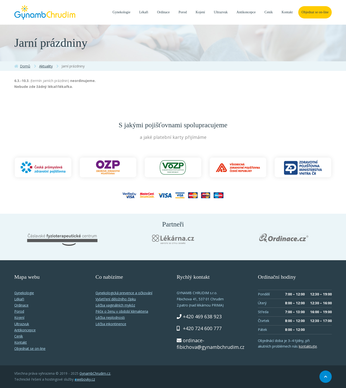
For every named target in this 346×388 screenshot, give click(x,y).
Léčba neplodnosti (110, 317)
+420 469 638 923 (202, 316)
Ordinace (163, 12)
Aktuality (46, 66)
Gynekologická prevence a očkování (123, 293)
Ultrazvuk (221, 12)
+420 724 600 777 (202, 328)
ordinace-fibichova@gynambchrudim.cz (210, 343)
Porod (183, 12)
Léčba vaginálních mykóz (115, 305)
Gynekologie (121, 12)
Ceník (269, 12)
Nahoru (325, 377)
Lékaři (143, 12)
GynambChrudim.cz (94, 373)
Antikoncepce (246, 12)
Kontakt (287, 12)
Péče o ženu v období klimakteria (121, 311)
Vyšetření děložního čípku (115, 299)
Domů (25, 66)
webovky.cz (85, 379)
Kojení (200, 12)
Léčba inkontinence (110, 324)
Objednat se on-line (315, 12)
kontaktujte (308, 346)
